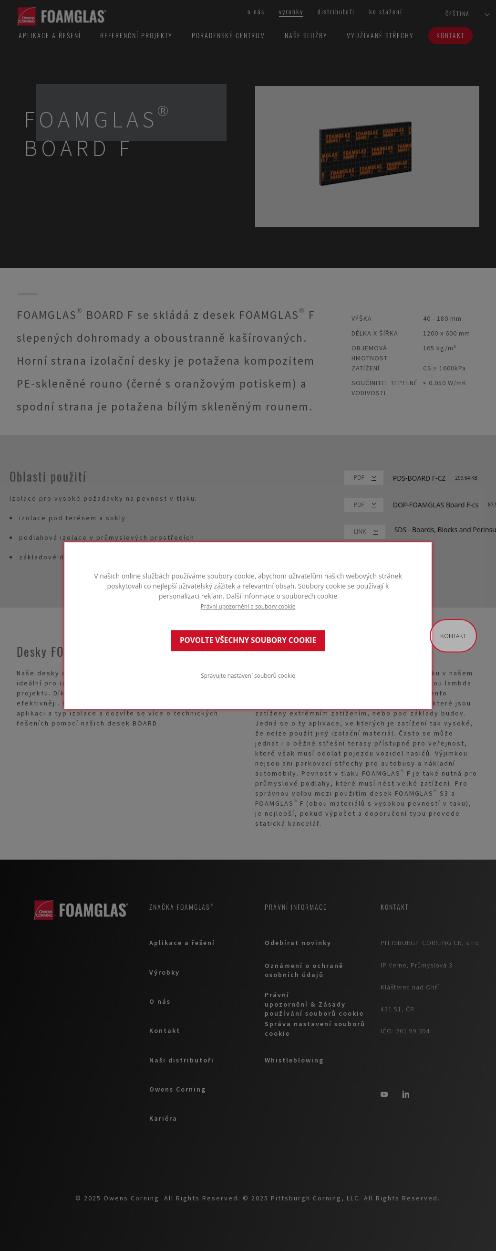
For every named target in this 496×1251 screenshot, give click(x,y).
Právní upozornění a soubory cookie (248, 606)
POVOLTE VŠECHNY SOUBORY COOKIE (248, 640)
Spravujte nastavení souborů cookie (248, 675)
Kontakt (453, 635)
